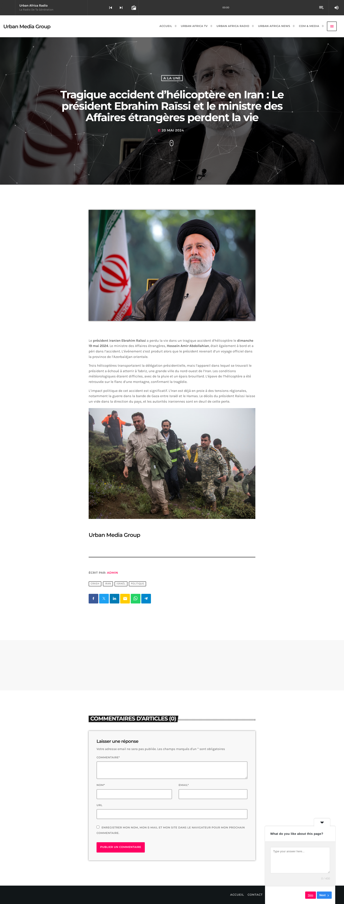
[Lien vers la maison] (26, 26)
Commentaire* (108, 757)
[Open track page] (133, 7)
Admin (112, 573)
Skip (310, 895)
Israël (120, 584)
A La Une (172, 78)
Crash (95, 584)
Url (99, 805)
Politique (137, 584)
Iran (108, 584)
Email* (184, 785)
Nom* (101, 785)
